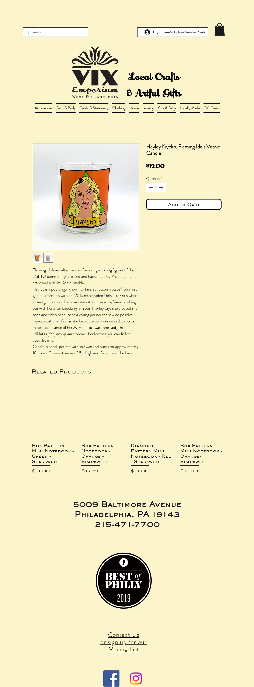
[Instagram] (136, 678)
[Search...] (55, 32)
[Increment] (161, 187)
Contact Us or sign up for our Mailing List (123, 642)
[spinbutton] (156, 187)
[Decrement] (150, 187)
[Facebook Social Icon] (111, 678)
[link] (219, 29)
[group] (127, 430)
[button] (65, 108)
